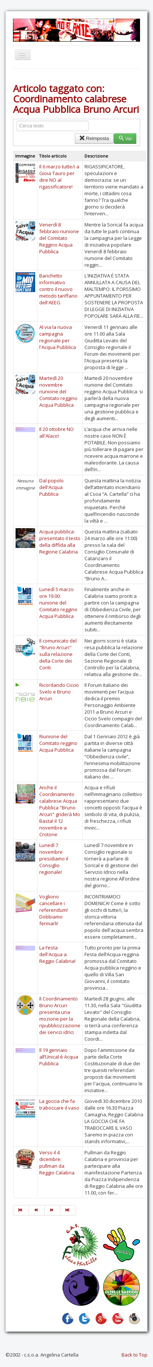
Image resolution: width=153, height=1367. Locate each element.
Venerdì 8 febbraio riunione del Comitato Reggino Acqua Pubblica (59, 238)
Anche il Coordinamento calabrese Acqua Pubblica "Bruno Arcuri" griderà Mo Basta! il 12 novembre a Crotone (59, 811)
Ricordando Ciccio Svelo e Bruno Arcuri (59, 692)
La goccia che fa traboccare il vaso (59, 1104)
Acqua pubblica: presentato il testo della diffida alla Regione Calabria (59, 541)
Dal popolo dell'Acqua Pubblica (51, 487)
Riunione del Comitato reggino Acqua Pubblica (58, 743)
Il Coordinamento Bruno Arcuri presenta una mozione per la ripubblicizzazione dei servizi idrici (59, 1015)
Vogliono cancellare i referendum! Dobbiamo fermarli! (53, 910)
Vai (125, 138)
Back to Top (134, 1354)
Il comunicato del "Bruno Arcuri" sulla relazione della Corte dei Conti (58, 654)
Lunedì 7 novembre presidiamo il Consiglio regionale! (53, 858)
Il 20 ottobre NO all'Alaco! (56, 432)
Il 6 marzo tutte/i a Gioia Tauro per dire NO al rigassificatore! (59, 176)
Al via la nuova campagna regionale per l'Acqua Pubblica (57, 337)
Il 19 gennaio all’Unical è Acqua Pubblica (58, 1057)
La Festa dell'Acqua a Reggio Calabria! (57, 954)
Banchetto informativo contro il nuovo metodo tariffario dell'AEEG (58, 289)
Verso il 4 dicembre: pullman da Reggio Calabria (56, 1162)
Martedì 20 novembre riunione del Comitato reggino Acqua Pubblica (58, 391)
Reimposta (94, 138)
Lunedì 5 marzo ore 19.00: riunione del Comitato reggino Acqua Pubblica (58, 602)
